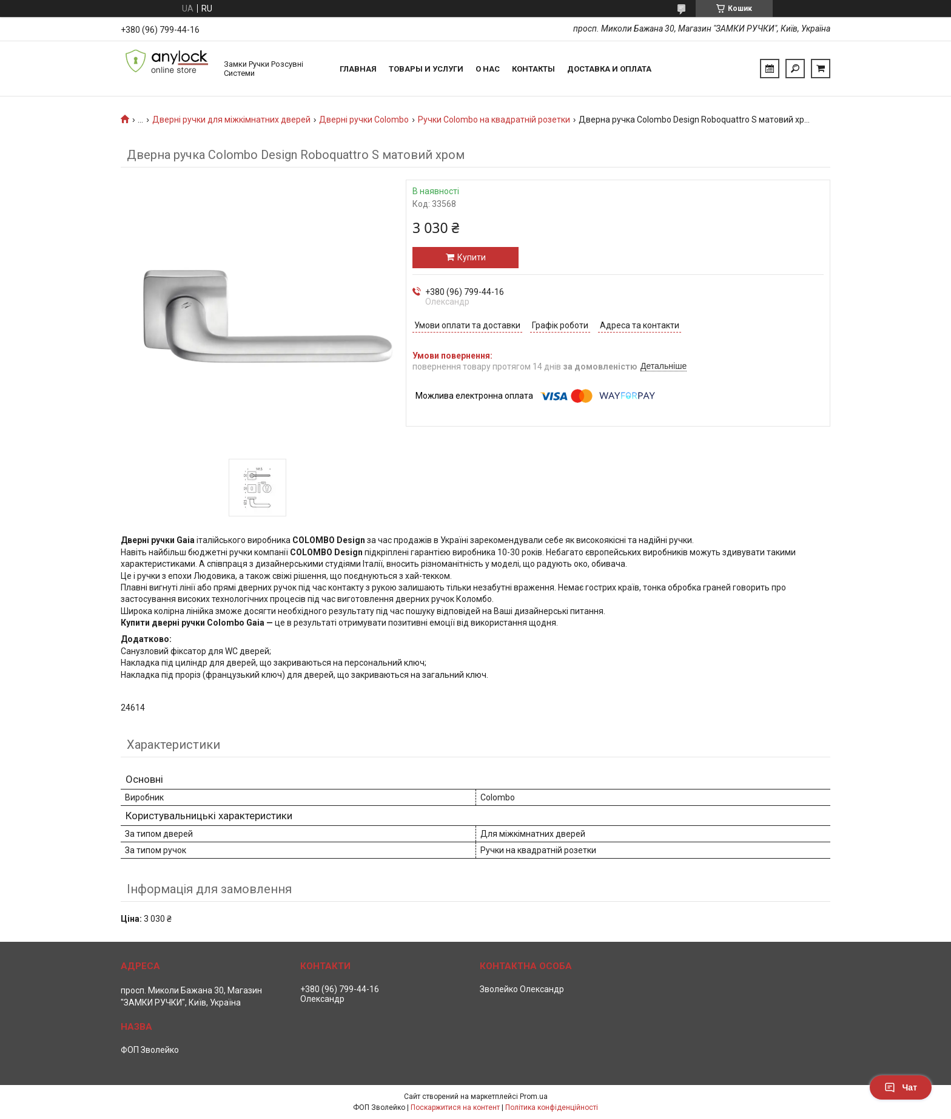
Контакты (533, 68)
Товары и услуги (426, 68)
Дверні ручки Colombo (364, 119)
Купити (471, 257)
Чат (900, 1087)
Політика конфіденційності (551, 1107)
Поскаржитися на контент (455, 1107)
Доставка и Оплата (609, 68)
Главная (358, 68)
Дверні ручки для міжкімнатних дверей (231, 119)
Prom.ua (534, 1096)
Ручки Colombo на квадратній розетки (494, 119)
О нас (488, 68)
